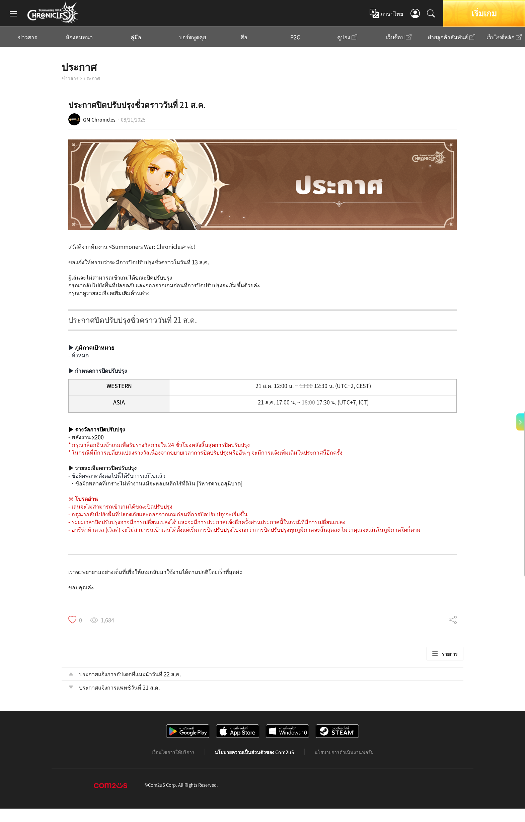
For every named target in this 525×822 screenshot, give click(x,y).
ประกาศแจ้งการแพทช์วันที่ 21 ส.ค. (119, 687)
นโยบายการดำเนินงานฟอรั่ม (344, 752)
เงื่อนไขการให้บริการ (173, 752)
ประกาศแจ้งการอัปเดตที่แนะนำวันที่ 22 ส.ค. (130, 673)
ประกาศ (79, 66)
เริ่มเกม (484, 13)
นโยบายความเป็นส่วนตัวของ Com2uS (254, 752)
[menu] (13, 13)
